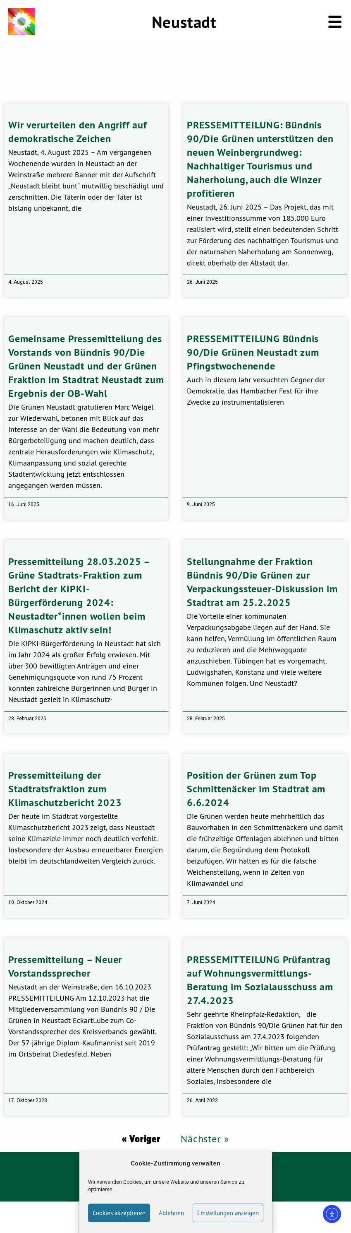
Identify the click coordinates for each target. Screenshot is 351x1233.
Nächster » (205, 1138)
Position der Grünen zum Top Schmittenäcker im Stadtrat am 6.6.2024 (256, 789)
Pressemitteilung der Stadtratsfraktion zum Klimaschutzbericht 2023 (65, 789)
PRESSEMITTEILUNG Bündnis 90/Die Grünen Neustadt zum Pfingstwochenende (253, 352)
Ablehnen (171, 1213)
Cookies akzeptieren (119, 1213)
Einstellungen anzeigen (228, 1213)
